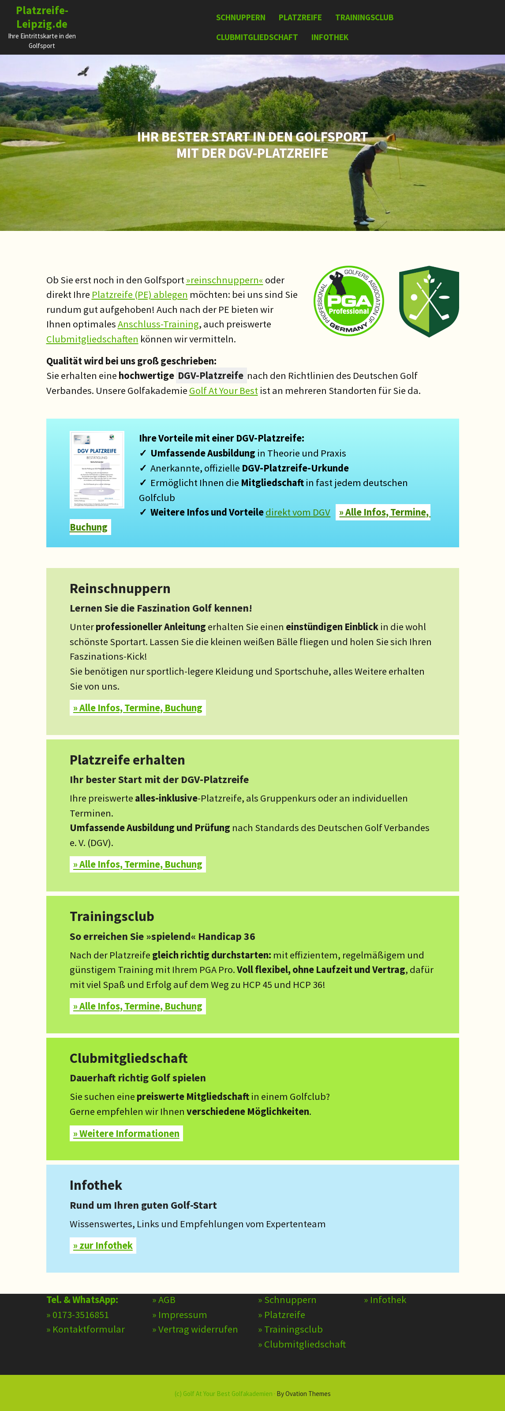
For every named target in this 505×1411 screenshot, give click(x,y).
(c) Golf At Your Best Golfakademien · (253, 1393)
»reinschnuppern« (224, 280)
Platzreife (300, 17)
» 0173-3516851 (77, 1278)
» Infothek (385, 1263)
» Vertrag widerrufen (195, 1293)
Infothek (329, 37)
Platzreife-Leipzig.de (42, 17)
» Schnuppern (287, 1263)
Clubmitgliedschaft (257, 37)
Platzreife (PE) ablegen (140, 294)
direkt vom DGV (298, 512)
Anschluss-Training (158, 324)
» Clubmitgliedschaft (302, 1307)
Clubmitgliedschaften (92, 339)
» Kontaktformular (85, 1293)
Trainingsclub (364, 17)
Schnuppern (241, 17)
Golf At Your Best (223, 390)
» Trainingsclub (290, 1293)
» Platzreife (281, 1278)
